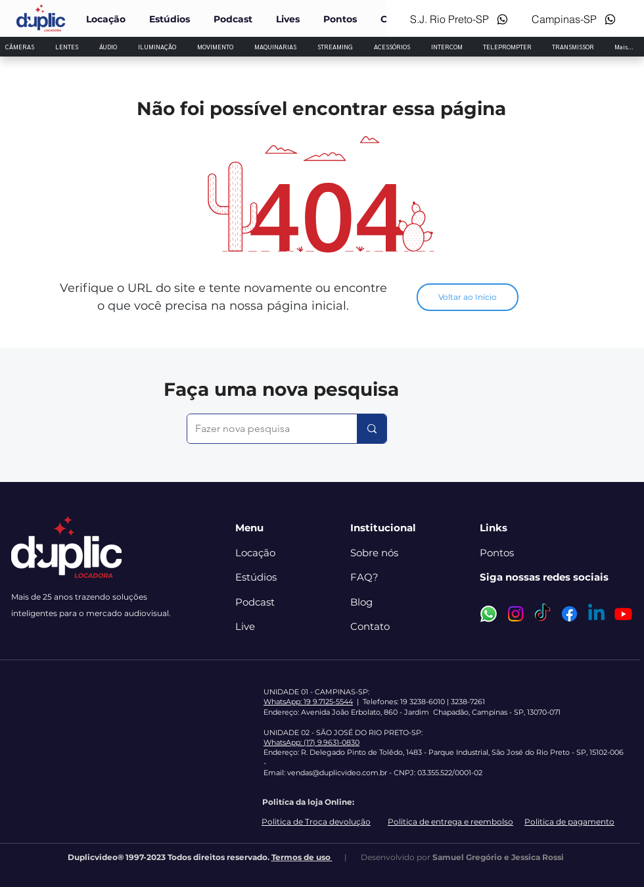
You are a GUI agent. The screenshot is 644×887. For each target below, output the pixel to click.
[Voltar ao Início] (467, 297)
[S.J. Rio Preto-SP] (456, 19)
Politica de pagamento (569, 822)
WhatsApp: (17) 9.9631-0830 (311, 742)
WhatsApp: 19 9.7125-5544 (308, 701)
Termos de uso (302, 857)
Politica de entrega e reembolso (450, 822)
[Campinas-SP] (573, 19)
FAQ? (364, 577)
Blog (361, 602)
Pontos (497, 552)
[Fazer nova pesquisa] (262, 428)
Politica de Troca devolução (316, 822)
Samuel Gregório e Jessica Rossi (498, 857)
